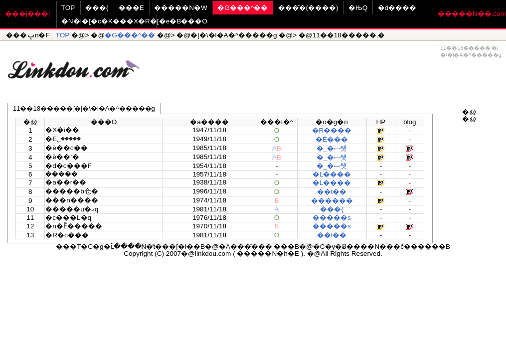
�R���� (332, 130)
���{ (97, 7)
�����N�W (180, 7)
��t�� (332, 191)
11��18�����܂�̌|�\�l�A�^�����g (84, 108)
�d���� (397, 7)
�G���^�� (242, 7)
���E (131, 7)
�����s (332, 217)
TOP (68, 7)
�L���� (332, 174)
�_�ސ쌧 (332, 148)
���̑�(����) (308, 7)
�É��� (332, 139)
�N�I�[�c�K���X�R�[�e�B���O (134, 21)
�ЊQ (357, 7)
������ (332, 200)
